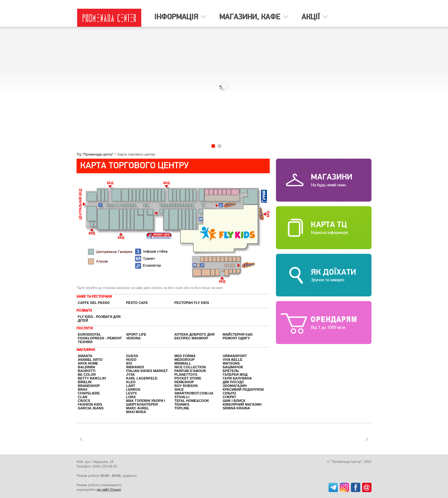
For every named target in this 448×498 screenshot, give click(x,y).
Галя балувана (237, 378)
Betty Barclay (92, 378)
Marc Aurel (137, 408)
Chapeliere (89, 393)
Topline (182, 408)
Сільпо (229, 393)
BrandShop (89, 386)
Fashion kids (90, 404)
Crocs (84, 401)
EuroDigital (89, 334)
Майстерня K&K (238, 334)
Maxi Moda (136, 412)
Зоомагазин (235, 386)
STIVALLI (182, 397)
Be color (87, 374)
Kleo (131, 382)
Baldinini (86, 367)
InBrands (135, 367)
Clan (82, 397)
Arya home (88, 363)
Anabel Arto (90, 359)
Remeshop (184, 382)
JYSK (130, 374)
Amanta (85, 356)
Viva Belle (233, 359)
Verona (133, 338)
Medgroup (185, 359)
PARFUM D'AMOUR (190, 371)
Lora (131, 397)
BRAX (82, 389)
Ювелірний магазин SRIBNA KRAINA (242, 406)
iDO (129, 363)
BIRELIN (84, 382)
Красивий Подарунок (243, 389)
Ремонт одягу (236, 338)
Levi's (131, 393)
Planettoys (186, 374)
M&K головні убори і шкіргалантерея (145, 402)
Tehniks (182, 404)
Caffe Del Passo (94, 303)
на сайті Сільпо (109, 489)
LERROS (133, 389)
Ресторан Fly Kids (192, 303)
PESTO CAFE (137, 303)
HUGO (131, 359)
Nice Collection (190, 367)
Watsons (231, 363)
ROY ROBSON (186, 386)
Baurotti (87, 371)
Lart (130, 386)
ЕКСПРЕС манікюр (191, 338)
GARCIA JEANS (91, 408)
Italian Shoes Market (147, 371)
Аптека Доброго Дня (195, 334)
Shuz (179, 389)
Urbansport (235, 356)
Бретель (231, 371)
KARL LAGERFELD (141, 378)
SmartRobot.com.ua (194, 393)
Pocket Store (188, 378)
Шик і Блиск (234, 401)
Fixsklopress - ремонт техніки (100, 340)
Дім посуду (233, 382)
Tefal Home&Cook (192, 401)
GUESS (132, 356)
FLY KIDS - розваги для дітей (99, 318)
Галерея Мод (235, 374)
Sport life (136, 334)
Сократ (229, 397)
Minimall (183, 363)
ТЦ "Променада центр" (95, 154)
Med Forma (185, 356)
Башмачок (233, 367)
